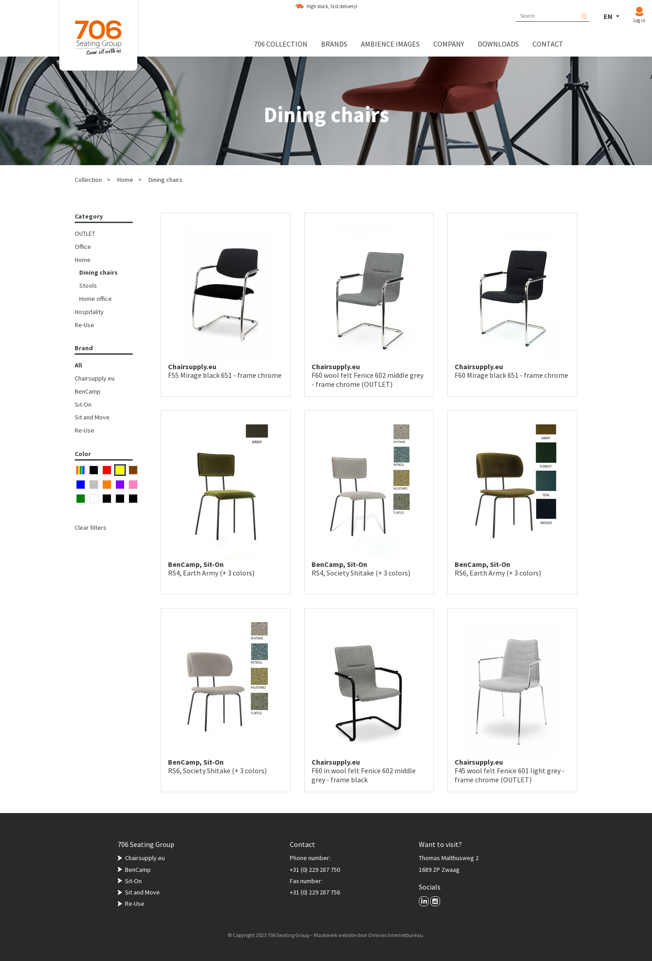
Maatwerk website (335, 935)
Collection (88, 180)
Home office (95, 299)
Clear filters (90, 527)
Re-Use (84, 325)
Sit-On (83, 404)
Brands (334, 43)
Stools (88, 285)
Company (448, 43)
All (78, 365)
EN (609, 16)
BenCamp (88, 391)
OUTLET (85, 233)
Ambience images (390, 43)
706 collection (280, 43)
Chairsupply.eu (95, 378)
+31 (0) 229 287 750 (315, 870)
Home (125, 180)
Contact (547, 43)
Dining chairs (165, 180)
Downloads (498, 43)
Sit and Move (92, 417)
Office (83, 247)
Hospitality (89, 312)
